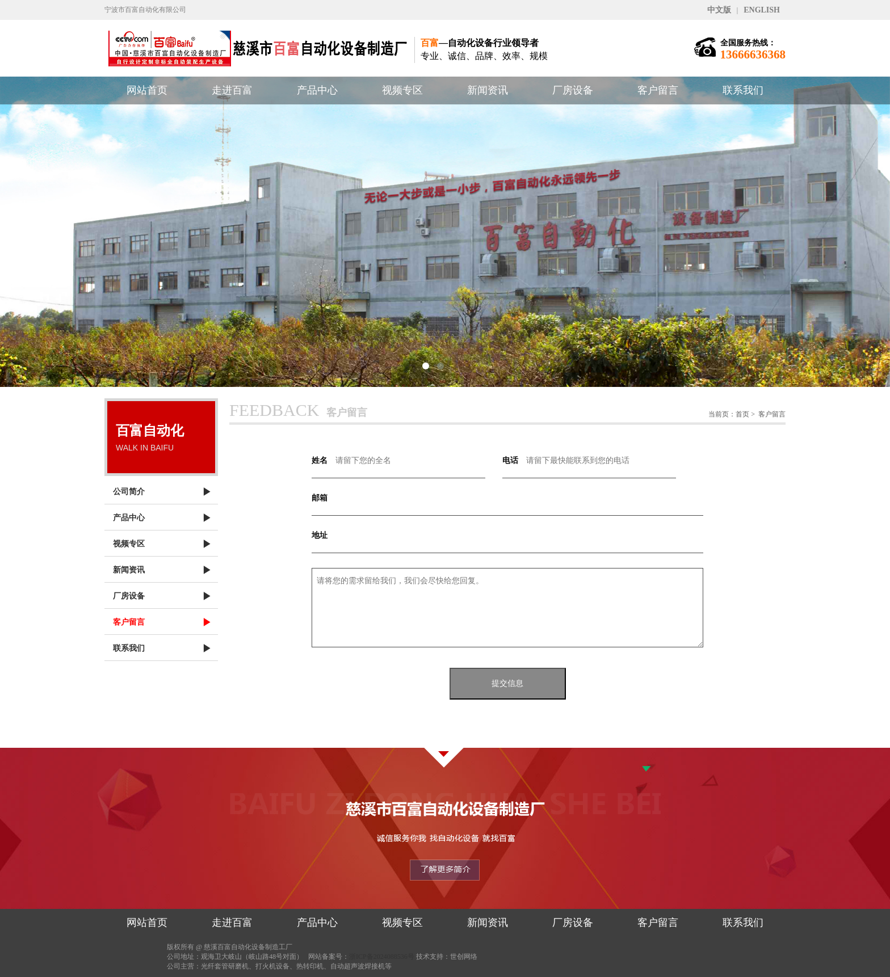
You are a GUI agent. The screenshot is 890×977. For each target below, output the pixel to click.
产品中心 (317, 90)
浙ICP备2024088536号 (381, 957)
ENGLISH (762, 10)
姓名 (320, 460)
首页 (742, 414)
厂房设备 (572, 90)
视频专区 (402, 90)
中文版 (719, 10)
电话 (510, 460)
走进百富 (232, 90)
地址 (320, 535)
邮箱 (320, 498)
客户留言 (657, 90)
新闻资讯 (487, 90)
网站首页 (147, 90)
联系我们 (743, 90)
